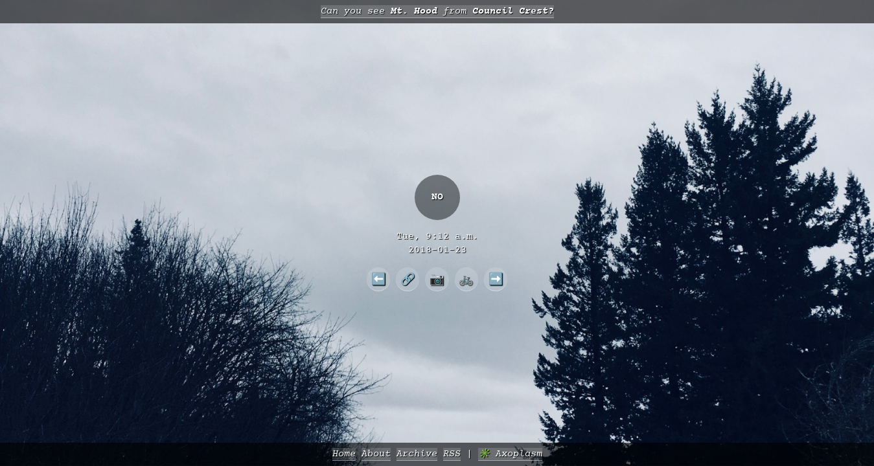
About (376, 454)
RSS (452, 454)
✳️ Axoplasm (510, 454)
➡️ (496, 278)
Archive (417, 454)
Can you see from (437, 11)
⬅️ (378, 278)
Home (344, 454)
